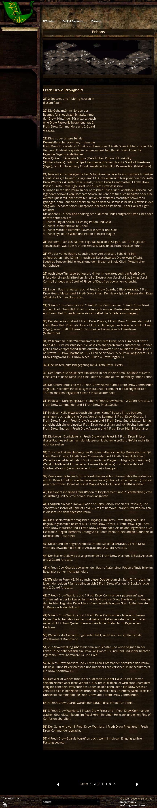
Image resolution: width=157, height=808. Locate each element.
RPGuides (48, 21)
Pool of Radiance (72, 21)
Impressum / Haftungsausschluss (132, 803)
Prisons (96, 21)
